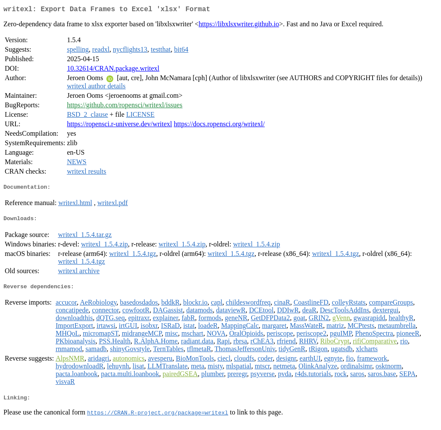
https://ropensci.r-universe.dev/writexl (119, 125)
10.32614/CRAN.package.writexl (113, 70)
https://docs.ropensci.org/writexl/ (219, 125)
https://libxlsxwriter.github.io (239, 25)
